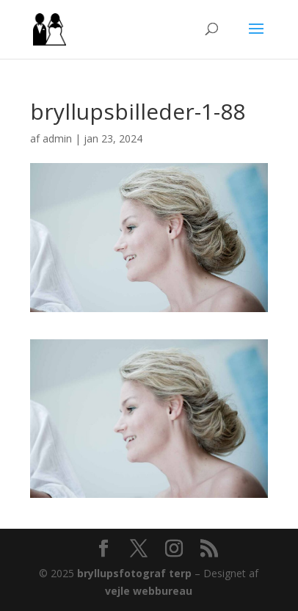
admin (57, 138)
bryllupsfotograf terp (134, 573)
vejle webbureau (148, 591)
